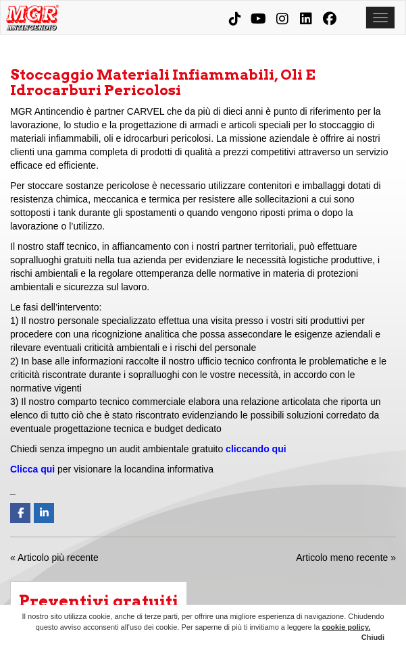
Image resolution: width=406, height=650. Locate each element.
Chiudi (372, 637)
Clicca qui (32, 469)
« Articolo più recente (54, 557)
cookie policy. (346, 627)
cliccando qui (256, 448)
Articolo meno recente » (346, 557)
